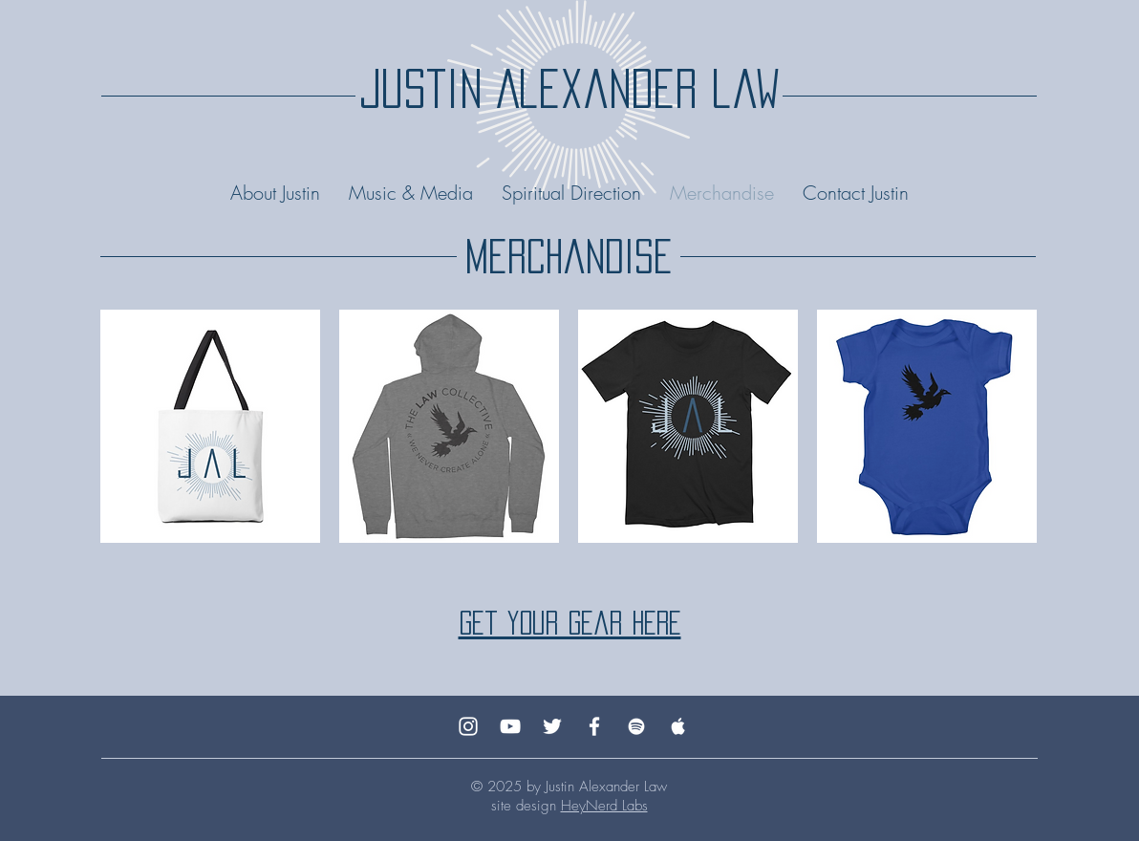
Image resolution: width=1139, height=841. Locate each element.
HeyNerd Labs (604, 805)
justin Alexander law (569, 88)
